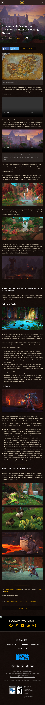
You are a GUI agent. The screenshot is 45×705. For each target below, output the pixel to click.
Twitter (40, 589)
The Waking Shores (12, 601)
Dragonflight (24, 601)
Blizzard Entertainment (19, 39)
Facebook (7, 591)
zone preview (33, 601)
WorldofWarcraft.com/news (13, 589)
